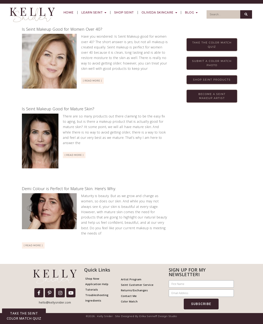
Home (68, 12)
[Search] (246, 14)
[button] (24, 315)
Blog (191, 12)
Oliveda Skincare (159, 12)
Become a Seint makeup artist (212, 96)
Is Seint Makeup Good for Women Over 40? (62, 29)
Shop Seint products (212, 79)
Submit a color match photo (212, 63)
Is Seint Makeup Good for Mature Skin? (58, 108)
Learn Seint (93, 12)
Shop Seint (124, 12)
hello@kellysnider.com (55, 302)
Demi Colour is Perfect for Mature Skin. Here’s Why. (69, 188)
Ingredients (93, 300)
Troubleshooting (96, 295)
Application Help (96, 284)
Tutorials (91, 289)
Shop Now (92, 278)
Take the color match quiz (212, 44)
